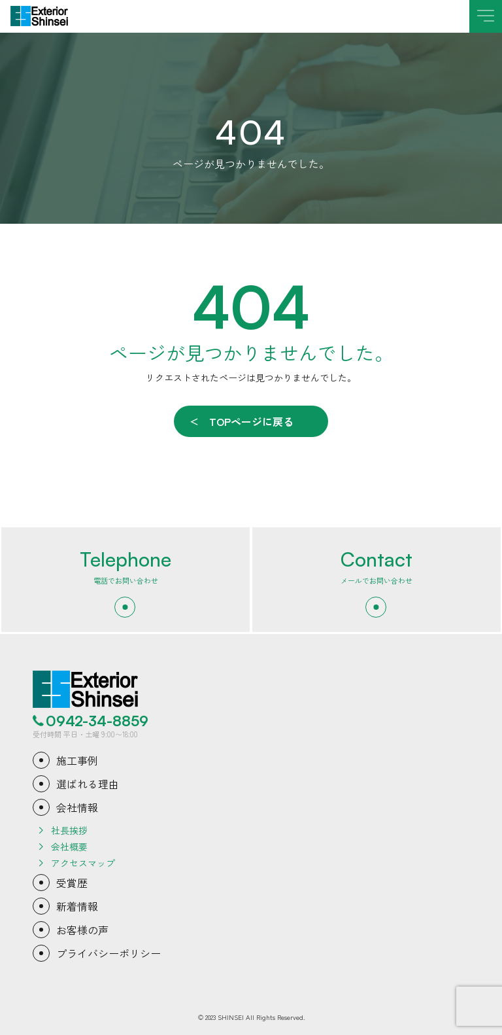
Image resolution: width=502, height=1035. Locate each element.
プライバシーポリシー (108, 953)
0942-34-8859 (97, 721)
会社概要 (69, 846)
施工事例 (77, 760)
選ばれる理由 (87, 784)
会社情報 (77, 807)
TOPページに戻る (251, 421)
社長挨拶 (69, 830)
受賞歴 (72, 882)
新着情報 (77, 906)
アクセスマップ (83, 862)
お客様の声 (82, 929)
